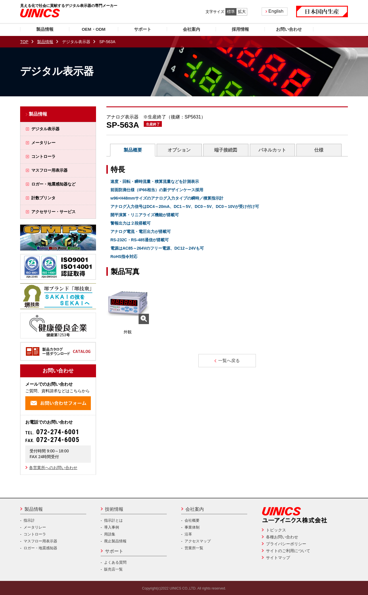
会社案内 (194, 509)
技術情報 (114, 509)
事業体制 (192, 527)
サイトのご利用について (288, 550)
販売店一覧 (113, 569)
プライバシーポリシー (286, 544)
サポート (114, 551)
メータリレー (35, 527)
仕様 (318, 150)
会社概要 (192, 520)
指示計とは (113, 520)
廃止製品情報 (115, 541)
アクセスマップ (198, 541)
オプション (179, 150)
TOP (24, 41)
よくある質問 (115, 562)
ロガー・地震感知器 (40, 548)
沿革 (188, 534)
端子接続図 (225, 150)
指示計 (29, 520)
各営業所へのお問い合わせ (53, 467)
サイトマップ (278, 557)
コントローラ (35, 534)
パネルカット (272, 150)
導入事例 (111, 527)
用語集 (109, 534)
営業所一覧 (194, 548)
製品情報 (45, 41)
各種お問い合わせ (282, 537)
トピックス (276, 530)
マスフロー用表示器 (40, 541)
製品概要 (133, 150)
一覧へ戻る (226, 360)
